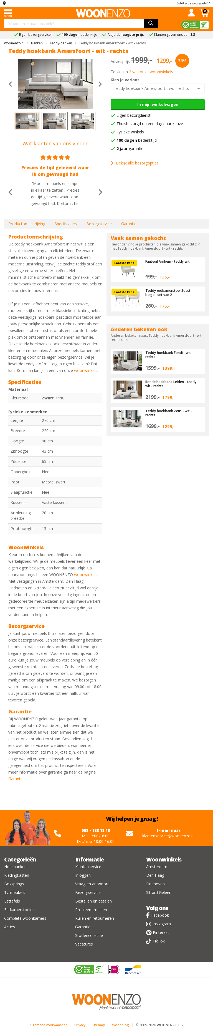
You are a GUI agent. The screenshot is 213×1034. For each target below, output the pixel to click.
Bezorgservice (99, 223)
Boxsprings (14, 883)
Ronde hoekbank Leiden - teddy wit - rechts (167, 383)
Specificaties (66, 223)
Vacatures (84, 944)
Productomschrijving (26, 223)
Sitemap (98, 1025)
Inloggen (83, 875)
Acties (9, 926)
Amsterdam (156, 866)
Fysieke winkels (130, 132)
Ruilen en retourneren (94, 918)
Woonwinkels (163, 859)
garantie (129, 148)
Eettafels (12, 901)
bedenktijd (136, 140)
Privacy (79, 1025)
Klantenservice (88, 866)
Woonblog (120, 1025)
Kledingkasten (16, 875)
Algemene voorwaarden (48, 1025)
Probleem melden (91, 909)
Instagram (162, 923)
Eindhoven (155, 883)
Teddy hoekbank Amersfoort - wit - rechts (151, 88)
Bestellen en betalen (93, 901)
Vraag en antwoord (92, 883)
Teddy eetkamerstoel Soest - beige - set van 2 (170, 292)
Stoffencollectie (89, 935)
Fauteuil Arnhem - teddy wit (170, 261)
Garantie (128, 223)
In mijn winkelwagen (157, 104)
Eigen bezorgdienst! (133, 115)
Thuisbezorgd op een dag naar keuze (149, 123)
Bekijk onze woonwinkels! (193, 3)
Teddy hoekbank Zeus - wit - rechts (170, 412)
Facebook (160, 915)
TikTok (159, 941)
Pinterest (161, 932)
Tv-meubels (14, 892)
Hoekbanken (15, 866)
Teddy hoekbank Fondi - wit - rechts (171, 354)
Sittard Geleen (158, 892)
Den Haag (155, 875)
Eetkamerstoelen (19, 909)
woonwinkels (85, 370)
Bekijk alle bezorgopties (135, 163)
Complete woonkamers (25, 918)
